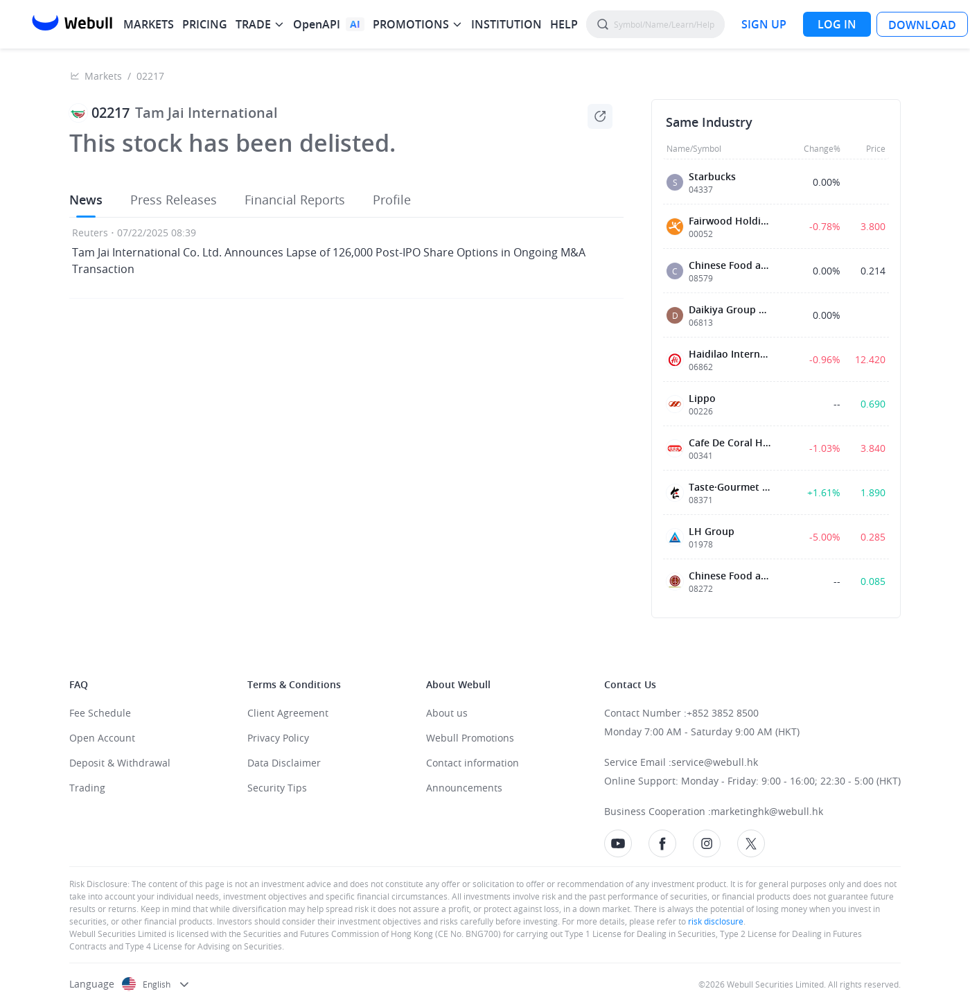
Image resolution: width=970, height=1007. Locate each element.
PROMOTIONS (411, 24)
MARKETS (148, 24)
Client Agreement (287, 712)
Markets (103, 75)
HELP (564, 24)
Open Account (102, 737)
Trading (87, 787)
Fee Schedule (100, 712)
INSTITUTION (506, 24)
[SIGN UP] (763, 24)
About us (447, 712)
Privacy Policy (278, 737)
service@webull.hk (714, 762)
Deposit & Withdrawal (119, 762)
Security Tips (277, 787)
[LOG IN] (837, 24)
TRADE (253, 24)
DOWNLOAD (922, 25)
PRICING (204, 24)
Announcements (464, 787)
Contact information (472, 762)
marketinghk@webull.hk (767, 811)
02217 (150, 75)
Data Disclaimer (284, 762)
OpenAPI (316, 24)
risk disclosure (714, 921)
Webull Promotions (470, 737)
